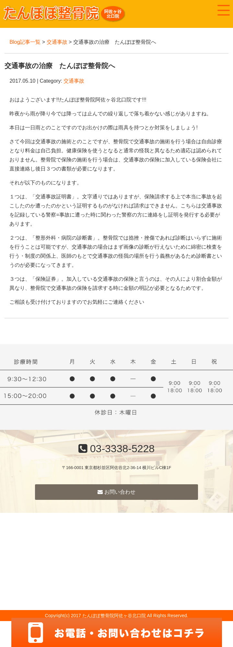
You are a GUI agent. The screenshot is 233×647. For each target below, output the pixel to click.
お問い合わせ (116, 492)
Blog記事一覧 (25, 42)
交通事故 (57, 42)
